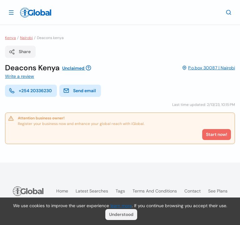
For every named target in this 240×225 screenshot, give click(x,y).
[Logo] (35, 12)
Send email (79, 91)
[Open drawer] (11, 12)
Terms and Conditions (154, 191)
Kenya (10, 37)
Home (62, 191)
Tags (120, 191)
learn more (121, 205)
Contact (192, 191)
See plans (218, 191)
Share (20, 52)
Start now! (216, 134)
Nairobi (26, 37)
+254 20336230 (30, 91)
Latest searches (92, 191)
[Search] (228, 12)
